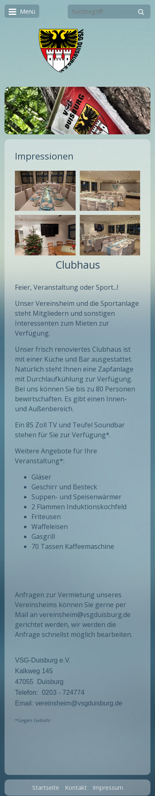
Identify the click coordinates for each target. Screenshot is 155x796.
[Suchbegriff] (109, 12)
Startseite (45, 783)
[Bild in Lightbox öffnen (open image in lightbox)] (45, 191)
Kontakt (76, 783)
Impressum (108, 783)
